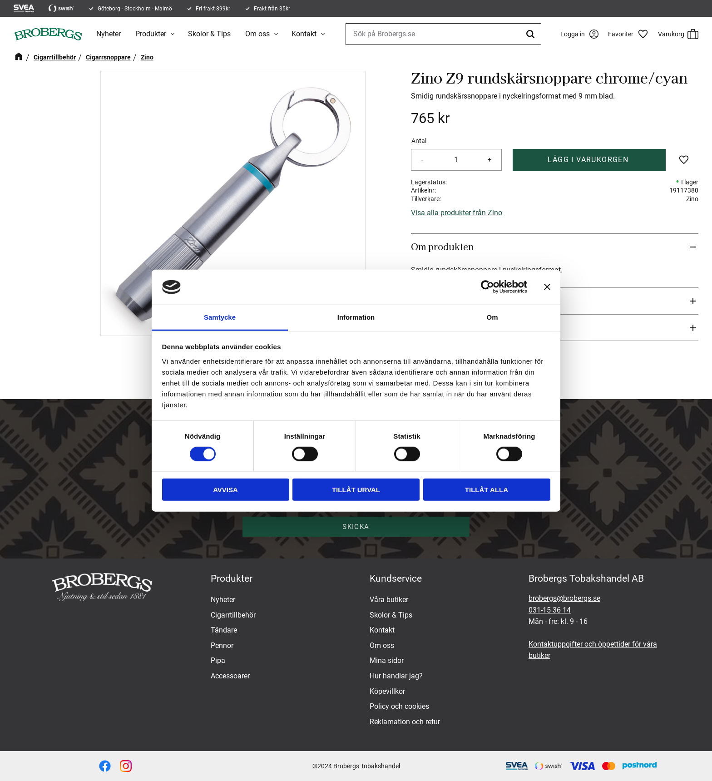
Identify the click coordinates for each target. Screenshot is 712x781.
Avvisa (225, 490)
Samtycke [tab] (220, 317)
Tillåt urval (356, 490)
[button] (630, 34)
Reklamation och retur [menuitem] (405, 721)
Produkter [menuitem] (150, 34)
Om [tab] (492, 317)
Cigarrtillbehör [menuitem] (233, 615)
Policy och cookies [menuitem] (399, 706)
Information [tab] (356, 317)
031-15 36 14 (550, 610)
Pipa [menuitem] (218, 660)
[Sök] (530, 34)
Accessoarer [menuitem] (230, 676)
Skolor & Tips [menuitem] (209, 34)
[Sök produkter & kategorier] (442, 34)
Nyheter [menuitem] (108, 34)
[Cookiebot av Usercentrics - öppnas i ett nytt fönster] (487, 287)
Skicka (355, 527)
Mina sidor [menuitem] (387, 660)
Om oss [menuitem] (257, 34)
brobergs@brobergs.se (564, 598)
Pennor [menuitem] (222, 645)
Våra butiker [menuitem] (389, 599)
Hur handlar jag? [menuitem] (396, 676)
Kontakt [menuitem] (304, 34)
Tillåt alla (486, 490)
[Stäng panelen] (547, 287)
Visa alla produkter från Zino (456, 212)
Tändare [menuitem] (224, 630)
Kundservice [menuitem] (396, 578)
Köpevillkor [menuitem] (387, 691)
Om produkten (442, 246)
